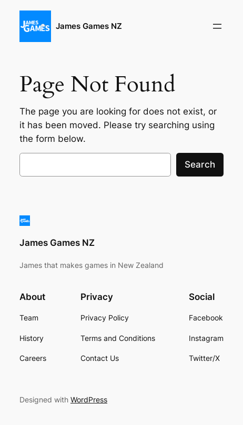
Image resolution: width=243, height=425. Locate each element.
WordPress (88, 399)
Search (200, 164)
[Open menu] (217, 26)
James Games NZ (89, 26)
